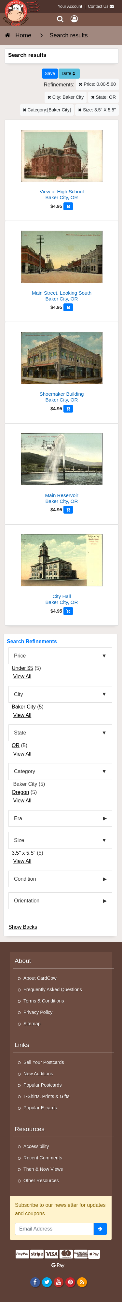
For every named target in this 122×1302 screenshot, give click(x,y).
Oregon (20, 792)
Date (68, 73)
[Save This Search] (50, 74)
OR (16, 745)
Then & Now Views (43, 1169)
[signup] (100, 1229)
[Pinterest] (70, 1282)
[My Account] (74, 19)
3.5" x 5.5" (23, 853)
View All (22, 676)
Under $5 (22, 668)
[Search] (60, 19)
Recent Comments (42, 1157)
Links (22, 1044)
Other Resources (41, 1180)
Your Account (70, 6)
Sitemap (32, 1023)
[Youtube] (58, 1282)
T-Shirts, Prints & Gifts (46, 1096)
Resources (30, 1129)
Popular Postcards (42, 1085)
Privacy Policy (38, 1012)
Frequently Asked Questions (52, 989)
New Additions (38, 1073)
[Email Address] (54, 1229)
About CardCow (40, 978)
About (23, 960)
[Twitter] (46, 1282)
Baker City (24, 706)
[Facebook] (35, 1282)
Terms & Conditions (43, 1000)
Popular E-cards (40, 1107)
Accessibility (36, 1146)
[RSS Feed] (82, 1282)
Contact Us (98, 6)
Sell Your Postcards (43, 1062)
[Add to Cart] (68, 206)
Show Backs (22, 927)
